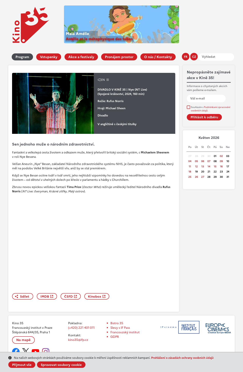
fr (185, 57)
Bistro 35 (116, 323)
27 (202, 177)
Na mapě (23, 339)
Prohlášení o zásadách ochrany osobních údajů (182, 358)
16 (221, 167)
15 (215, 167)
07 (208, 161)
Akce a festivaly (81, 56)
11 (190, 167)
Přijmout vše (22, 364)
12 (196, 167)
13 (202, 167)
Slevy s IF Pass (120, 327)
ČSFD (68, 296)
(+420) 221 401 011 (81, 327)
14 (209, 167)
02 (221, 156)
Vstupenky (48, 56)
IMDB (44, 296)
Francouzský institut (125, 332)
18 (189, 172)
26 (196, 177)
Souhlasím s (210, 109)
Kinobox (94, 296)
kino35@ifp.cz (78, 339)
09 (221, 161)
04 (189, 161)
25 (189, 177)
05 (196, 161)
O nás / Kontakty (158, 56)
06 (202, 161)
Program (22, 56)
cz (194, 57)
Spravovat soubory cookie (61, 364)
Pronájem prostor (119, 56)
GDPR (114, 336)
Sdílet (24, 296)
